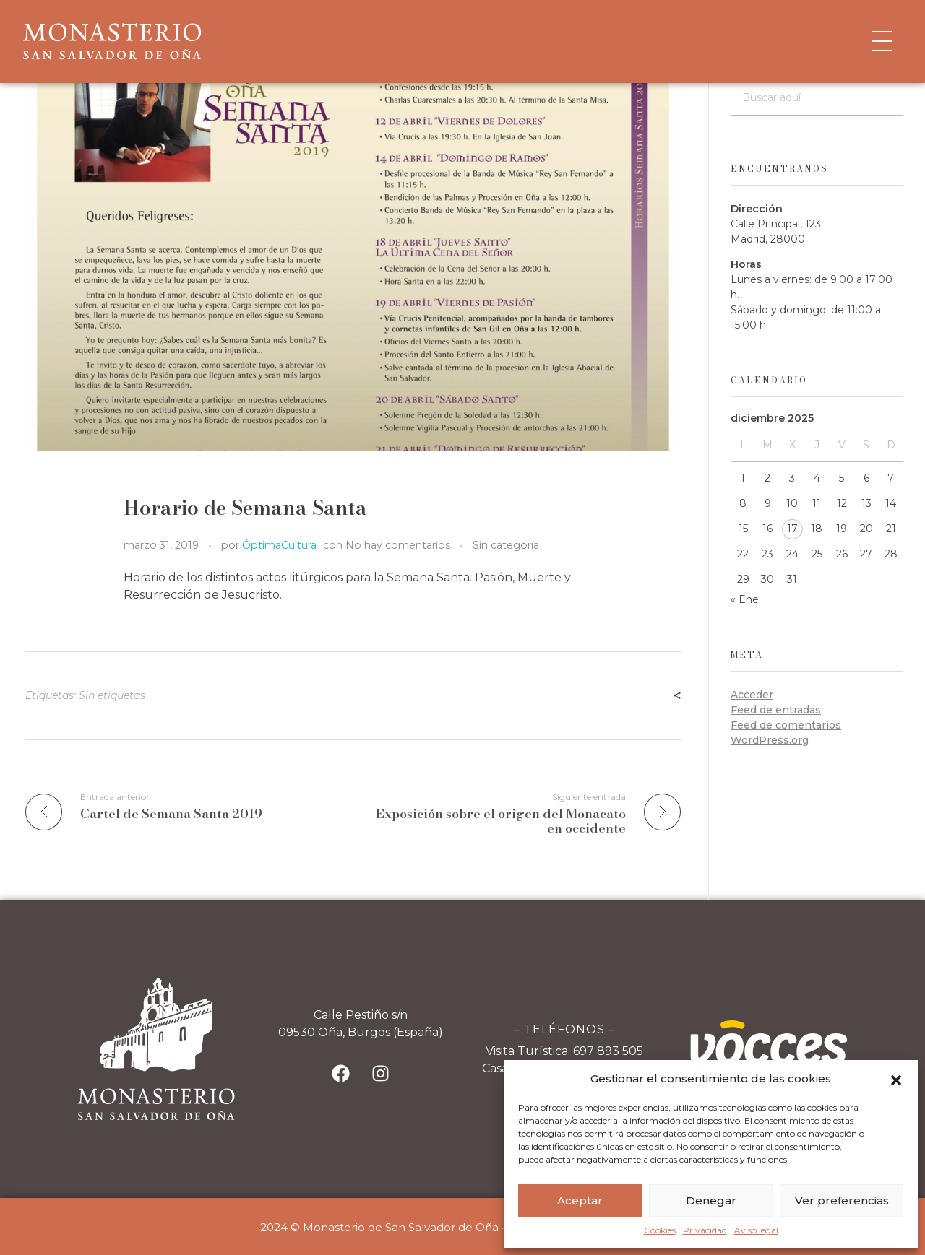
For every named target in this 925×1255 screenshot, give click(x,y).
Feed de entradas (776, 709)
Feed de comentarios (786, 724)
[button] (896, 1079)
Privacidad (705, 1230)
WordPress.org (770, 740)
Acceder (752, 694)
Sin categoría (506, 545)
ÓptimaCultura (279, 545)
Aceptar (580, 1200)
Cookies (660, 1230)
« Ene (745, 599)
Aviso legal (756, 1230)
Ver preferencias (842, 1200)
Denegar (711, 1200)
